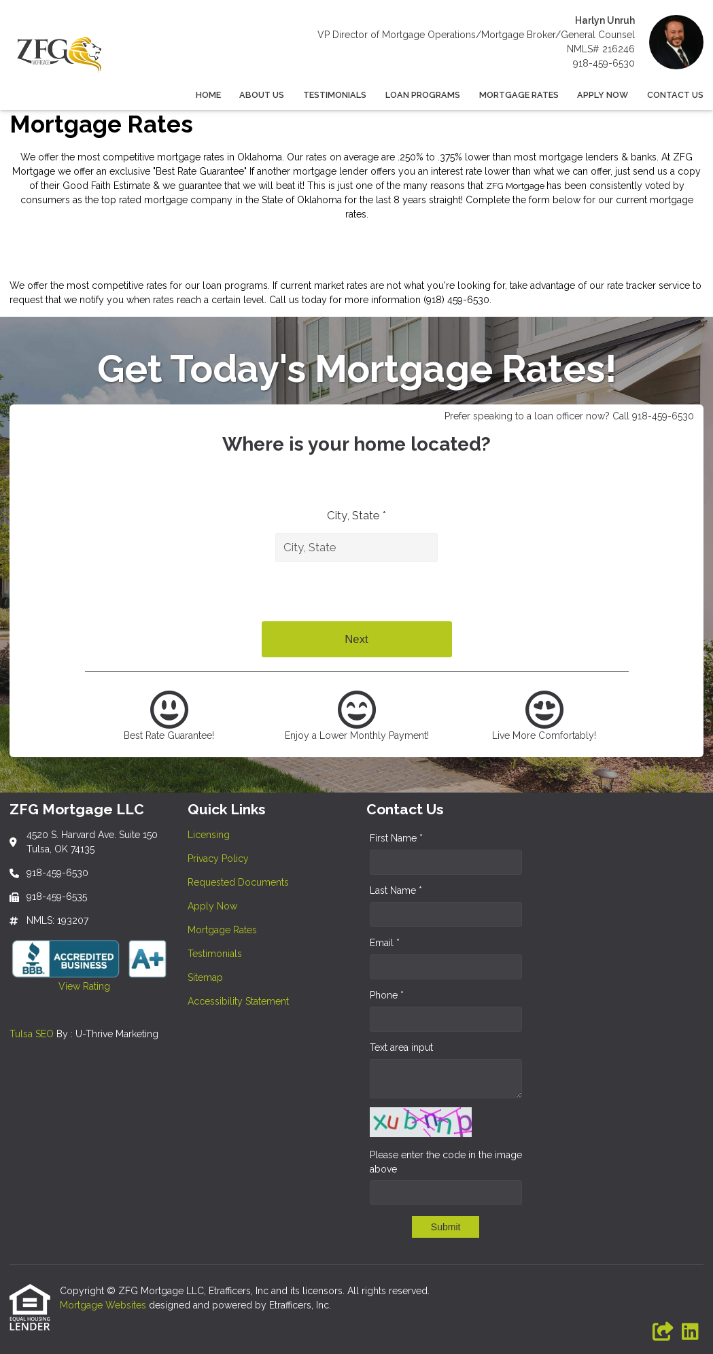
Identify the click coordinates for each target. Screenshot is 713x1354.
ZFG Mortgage (516, 186)
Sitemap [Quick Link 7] (205, 977)
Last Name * (396, 890)
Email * (385, 942)
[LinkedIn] (690, 1332)
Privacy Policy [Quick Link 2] (218, 858)
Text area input (401, 1047)
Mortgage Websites (104, 1305)
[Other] (663, 1332)
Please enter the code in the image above (446, 1162)
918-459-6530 (604, 63)
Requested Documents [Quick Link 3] (238, 882)
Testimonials (334, 95)
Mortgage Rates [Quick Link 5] (222, 929)
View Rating (60, 986)
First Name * (396, 838)
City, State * (356, 515)
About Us (261, 95)
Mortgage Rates (519, 95)
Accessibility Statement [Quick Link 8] (238, 1001)
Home (208, 95)
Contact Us (675, 95)
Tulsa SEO (32, 1033)
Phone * (387, 995)
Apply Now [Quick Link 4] (212, 906)
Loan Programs (422, 95)
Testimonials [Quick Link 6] (215, 953)
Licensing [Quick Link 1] (209, 834)
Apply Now (602, 95)
